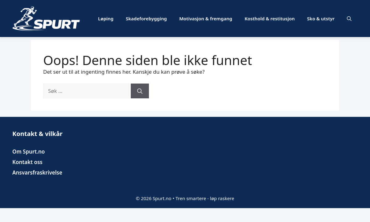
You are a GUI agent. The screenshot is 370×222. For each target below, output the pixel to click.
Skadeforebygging (146, 18)
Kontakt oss (27, 162)
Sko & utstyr (321, 18)
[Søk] (140, 91)
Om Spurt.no (28, 151)
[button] (349, 18)
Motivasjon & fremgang (205, 18)
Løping (105, 18)
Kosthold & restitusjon (270, 18)
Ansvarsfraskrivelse (37, 172)
